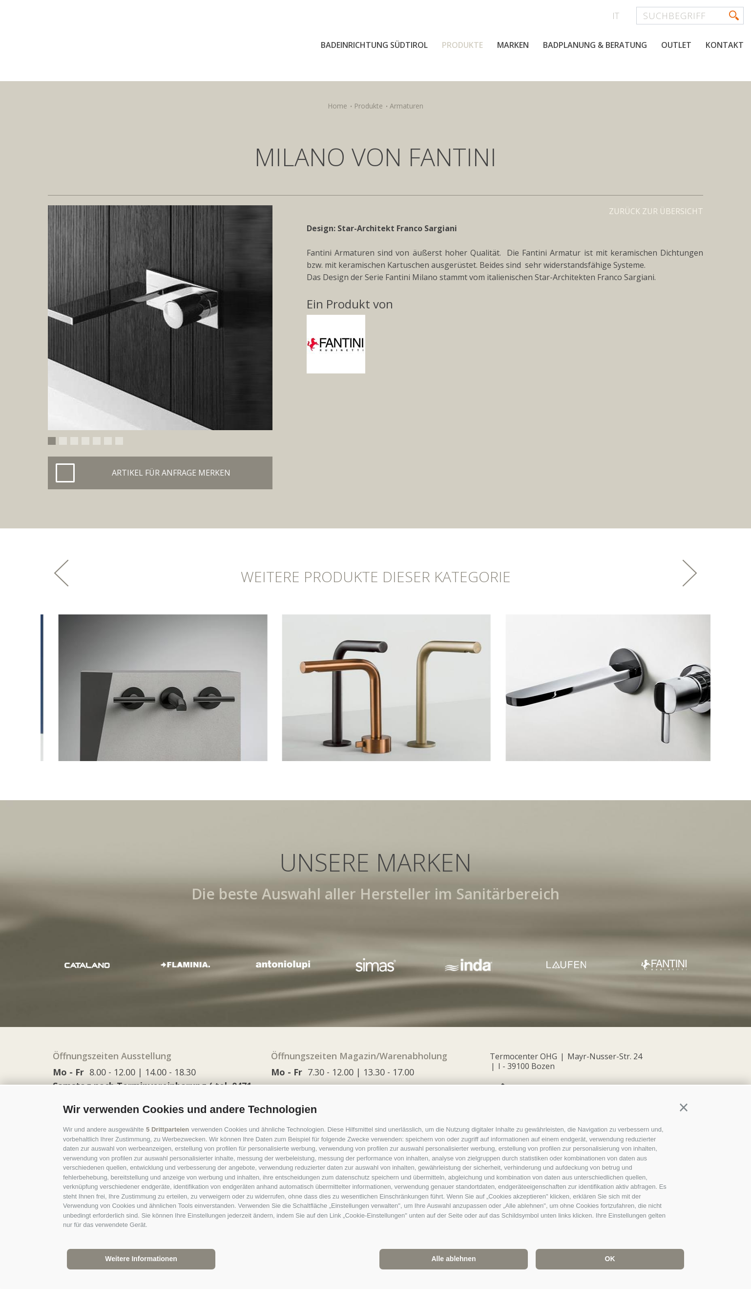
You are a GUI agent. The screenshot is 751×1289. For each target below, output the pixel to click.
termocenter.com (125, 45)
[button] (683, 1107)
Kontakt (725, 45)
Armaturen (406, 105)
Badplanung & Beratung (595, 45)
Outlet (676, 45)
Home (337, 105)
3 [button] (74, 441)
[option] (160, 317)
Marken (513, 45)
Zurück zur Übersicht (656, 211)
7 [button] (119, 441)
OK (610, 1259)
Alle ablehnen (453, 1259)
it (615, 16)
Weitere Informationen (141, 1259)
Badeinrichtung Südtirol (374, 45)
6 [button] (108, 441)
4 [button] (85, 441)
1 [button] (52, 441)
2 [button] (63, 441)
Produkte (462, 45)
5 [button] (97, 441)
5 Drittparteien (167, 1129)
